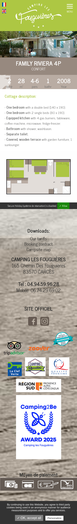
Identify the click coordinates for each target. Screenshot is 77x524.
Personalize (54, 518)
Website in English (4, 11)
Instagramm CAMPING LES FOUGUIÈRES (44, 321)
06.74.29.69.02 (46, 290)
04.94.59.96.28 (43, 284)
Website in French (4, 5)
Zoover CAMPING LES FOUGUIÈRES (39, 348)
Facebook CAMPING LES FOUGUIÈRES (32, 321)
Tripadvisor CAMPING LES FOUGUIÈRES (14, 348)
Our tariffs (38, 238)
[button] (70, 9)
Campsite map (38, 249)
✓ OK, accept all (29, 518)
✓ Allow (63, 206)
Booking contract (38, 243)
